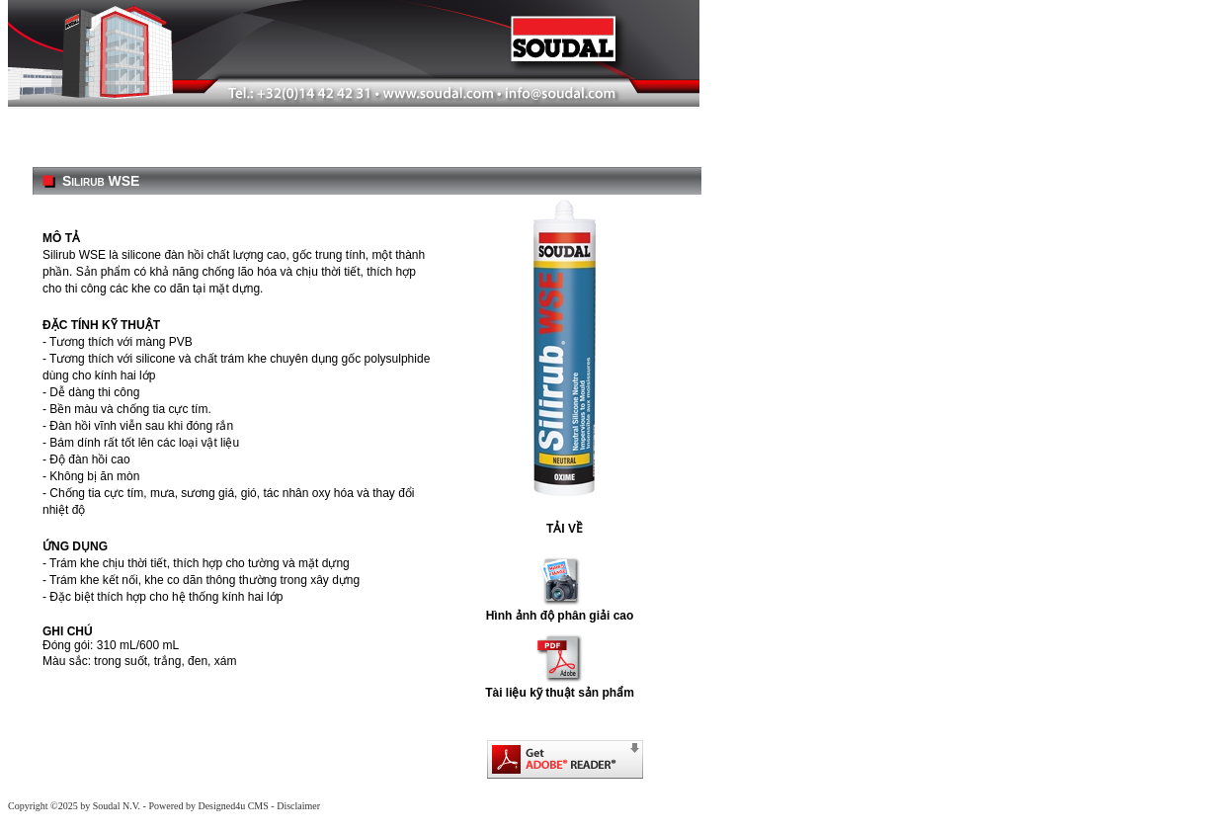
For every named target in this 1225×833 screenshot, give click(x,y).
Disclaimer (298, 805)
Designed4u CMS (233, 805)
